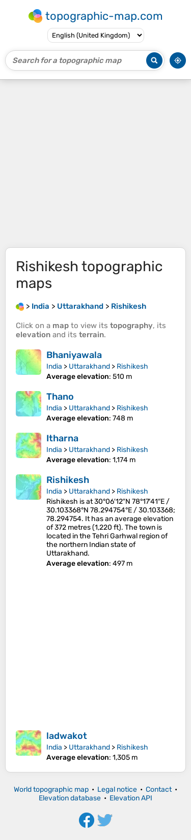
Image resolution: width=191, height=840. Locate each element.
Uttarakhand (89, 366)
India (54, 366)
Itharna (62, 438)
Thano (60, 396)
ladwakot (66, 735)
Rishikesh (132, 366)
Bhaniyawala (74, 355)
